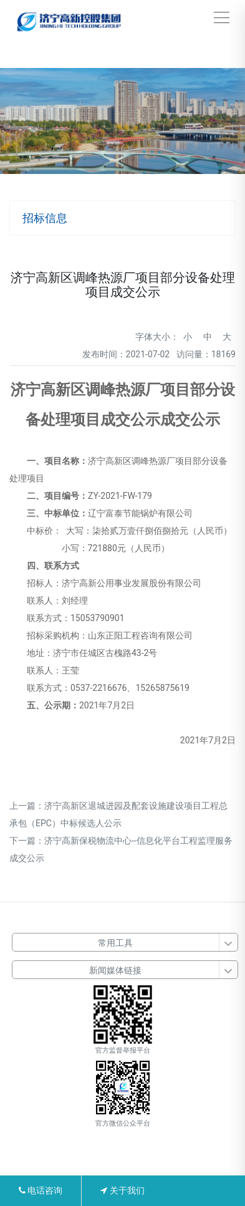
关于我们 (122, 1190)
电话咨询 (40, 1190)
